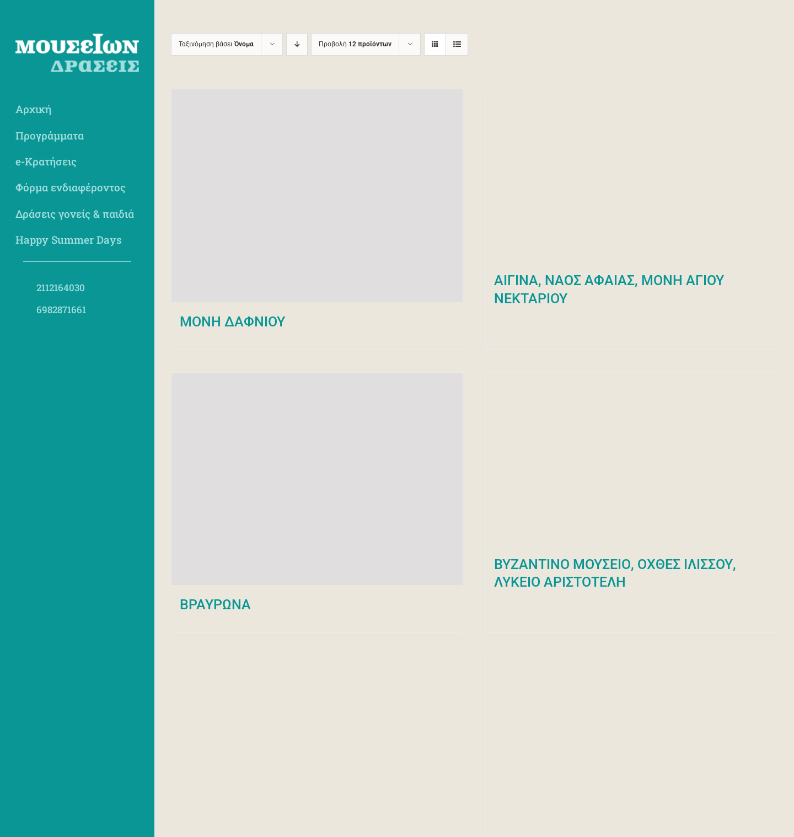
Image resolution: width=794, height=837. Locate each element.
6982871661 (61, 309)
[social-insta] (48, 335)
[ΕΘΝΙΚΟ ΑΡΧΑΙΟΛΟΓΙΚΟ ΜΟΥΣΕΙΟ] (317, 742)
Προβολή (355, 44)
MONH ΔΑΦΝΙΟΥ (232, 322)
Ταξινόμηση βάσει (216, 44)
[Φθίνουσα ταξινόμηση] (297, 44)
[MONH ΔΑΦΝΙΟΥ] (317, 195)
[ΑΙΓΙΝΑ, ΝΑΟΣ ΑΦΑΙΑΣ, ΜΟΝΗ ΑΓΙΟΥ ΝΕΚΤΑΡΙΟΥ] (631, 175)
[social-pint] (106, 335)
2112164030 (60, 287)
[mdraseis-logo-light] (77, 38)
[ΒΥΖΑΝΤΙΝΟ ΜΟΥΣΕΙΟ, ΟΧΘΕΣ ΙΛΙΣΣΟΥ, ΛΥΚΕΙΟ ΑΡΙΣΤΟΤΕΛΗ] (631, 459)
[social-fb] (19, 335)
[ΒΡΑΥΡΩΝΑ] (317, 479)
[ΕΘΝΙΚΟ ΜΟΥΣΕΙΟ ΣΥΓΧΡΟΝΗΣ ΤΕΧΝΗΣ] (631, 742)
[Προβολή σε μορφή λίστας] (457, 44)
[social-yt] (77, 335)
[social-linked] (135, 335)
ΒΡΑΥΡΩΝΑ (215, 605)
